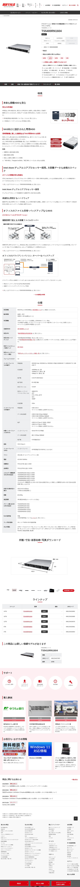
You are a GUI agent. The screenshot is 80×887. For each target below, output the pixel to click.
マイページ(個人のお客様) (72, 864)
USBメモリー (4, 838)
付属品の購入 (51, 872)
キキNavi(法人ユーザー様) (72, 869)
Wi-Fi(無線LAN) (4, 827)
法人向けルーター (28, 832)
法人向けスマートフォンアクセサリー (33, 853)
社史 (68, 836)
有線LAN (3, 829)
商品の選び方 (51, 829)
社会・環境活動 (70, 834)
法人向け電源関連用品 (29, 857)
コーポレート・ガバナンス (72, 858)
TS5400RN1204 (27, 621)
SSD (2, 832)
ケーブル (3, 843)
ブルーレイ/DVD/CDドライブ (7, 834)
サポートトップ (52, 857)
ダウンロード (51, 860)
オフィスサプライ (28, 862)
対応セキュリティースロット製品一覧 (28, 353)
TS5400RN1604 (27, 616)
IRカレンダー (70, 851)
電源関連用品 (4, 851)
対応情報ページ (36, 310)
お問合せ (50, 865)
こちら (34, 518)
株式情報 (69, 856)
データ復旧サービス (53, 851)
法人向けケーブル (28, 848)
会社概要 (69, 829)
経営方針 (69, 852)
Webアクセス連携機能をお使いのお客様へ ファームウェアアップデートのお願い (25, 786)
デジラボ (50, 838)
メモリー (3, 836)
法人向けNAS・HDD (29, 834)
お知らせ (50, 869)
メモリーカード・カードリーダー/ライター (10, 839)
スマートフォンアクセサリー (7, 848)
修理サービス (51, 864)
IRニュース (69, 847)
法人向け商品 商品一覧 (30, 867)
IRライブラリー (70, 849)
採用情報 (69, 839)
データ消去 (27, 865)
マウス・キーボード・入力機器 (7, 844)
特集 (50, 836)
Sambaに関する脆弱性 (8, 805)
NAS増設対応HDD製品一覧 (27, 340)
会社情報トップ (70, 827)
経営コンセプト (70, 831)
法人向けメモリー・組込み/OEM (31, 839)
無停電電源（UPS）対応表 (25, 333)
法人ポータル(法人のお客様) (73, 865)
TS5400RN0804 (27, 627)
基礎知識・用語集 (52, 834)
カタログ (50, 867)
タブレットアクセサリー (6, 850)
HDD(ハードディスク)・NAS (7, 831)
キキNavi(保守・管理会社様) (73, 871)
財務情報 (69, 854)
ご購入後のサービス (53, 847)
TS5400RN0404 (27, 632)
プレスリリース (70, 838)
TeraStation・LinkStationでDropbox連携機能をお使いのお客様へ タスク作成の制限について (27, 798)
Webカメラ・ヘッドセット (6, 846)
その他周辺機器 (4, 857)
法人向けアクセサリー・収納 (31, 858)
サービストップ (52, 844)
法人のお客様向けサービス (54, 849)
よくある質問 (51, 859)
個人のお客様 (71, 874)
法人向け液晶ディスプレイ (30, 846)
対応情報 (50, 862)
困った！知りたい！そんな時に (55, 832)
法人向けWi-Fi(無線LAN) (30, 829)
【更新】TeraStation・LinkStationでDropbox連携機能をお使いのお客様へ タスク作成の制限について (29, 792)
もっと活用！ (51, 831)
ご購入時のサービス (53, 845)
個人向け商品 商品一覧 (6, 858)
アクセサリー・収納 (5, 853)
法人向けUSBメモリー (29, 841)
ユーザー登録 (51, 871)
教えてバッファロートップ (54, 827)
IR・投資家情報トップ (71, 845)
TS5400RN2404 (27, 611)
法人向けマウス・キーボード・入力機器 (33, 850)
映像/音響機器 (4, 841)
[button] (68, 590)
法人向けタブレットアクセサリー (32, 855)
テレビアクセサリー (5, 855)
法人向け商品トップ (29, 827)
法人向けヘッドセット (29, 851)
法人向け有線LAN (28, 831)
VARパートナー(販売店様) (72, 867)
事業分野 (69, 832)
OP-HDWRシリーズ (23, 329)
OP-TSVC (20, 347)
